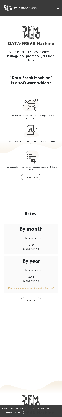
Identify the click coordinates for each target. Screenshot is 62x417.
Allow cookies (13, 412)
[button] (57, 8)
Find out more (31, 177)
